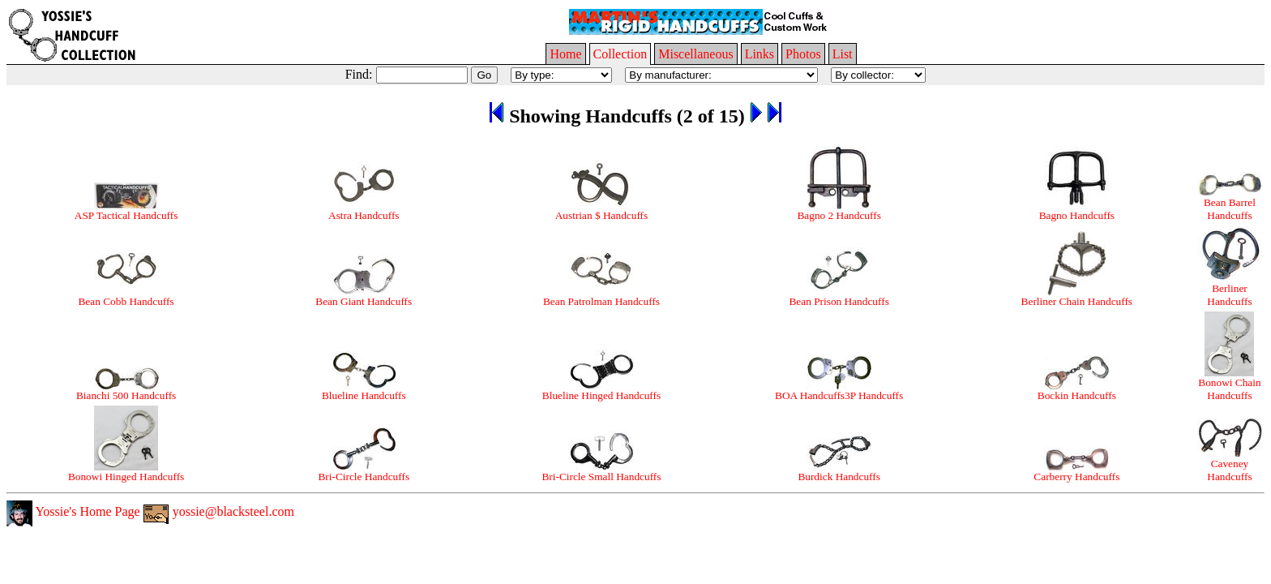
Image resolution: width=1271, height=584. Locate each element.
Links (759, 54)
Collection (620, 54)
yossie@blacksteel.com (218, 511)
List (842, 54)
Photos (803, 54)
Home (565, 54)
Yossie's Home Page (73, 511)
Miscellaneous (695, 54)
